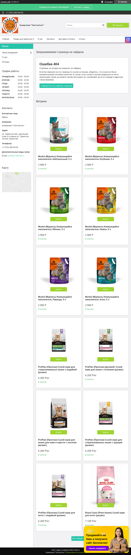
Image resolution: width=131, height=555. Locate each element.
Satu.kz (77, 550)
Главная (5, 39)
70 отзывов (108, 2)
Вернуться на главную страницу (57, 86)
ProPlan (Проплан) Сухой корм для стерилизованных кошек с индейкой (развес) (57, 369)
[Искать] (103, 25)
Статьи (82, 39)
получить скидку (82, 7)
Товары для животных (22, 39)
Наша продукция (10, 52)
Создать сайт (6, 2)
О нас (40, 39)
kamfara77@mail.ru (16, 156)
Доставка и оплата (67, 39)
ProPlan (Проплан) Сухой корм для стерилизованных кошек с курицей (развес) (103, 442)
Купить (59, 149)
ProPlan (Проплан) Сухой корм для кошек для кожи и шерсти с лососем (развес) (57, 442)
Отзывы (5, 62)
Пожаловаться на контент (75, 552)
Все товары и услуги (81, 538)
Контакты (51, 39)
